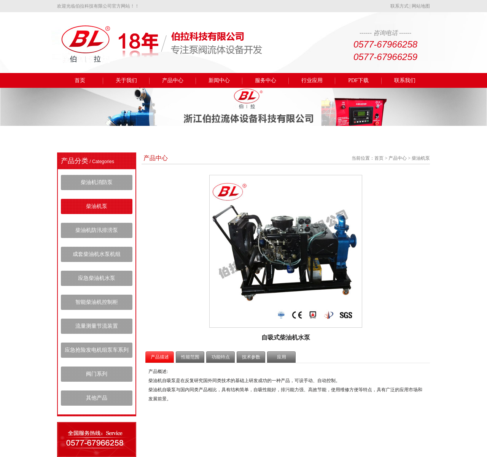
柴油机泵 (96, 206)
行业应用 (312, 80)
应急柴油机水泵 (96, 278)
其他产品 (96, 398)
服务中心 (265, 80)
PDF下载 (358, 80)
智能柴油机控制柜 (96, 302)
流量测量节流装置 (96, 326)
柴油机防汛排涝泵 (96, 230)
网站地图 (421, 6)
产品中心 (172, 80)
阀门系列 (96, 374)
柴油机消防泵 (97, 182)
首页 (80, 80)
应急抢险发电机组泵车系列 (97, 350)
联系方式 (399, 6)
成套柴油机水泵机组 (97, 254)
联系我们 (404, 80)
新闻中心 (219, 80)
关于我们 (126, 80)
